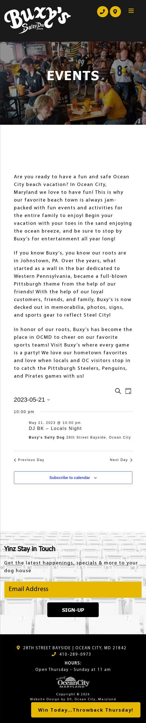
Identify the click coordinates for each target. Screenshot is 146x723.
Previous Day (29, 460)
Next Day (121, 460)
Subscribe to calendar (69, 477)
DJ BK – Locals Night (55, 428)
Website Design (45, 699)
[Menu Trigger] (131, 11)
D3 (69, 699)
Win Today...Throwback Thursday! (85, 710)
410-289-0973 (75, 655)
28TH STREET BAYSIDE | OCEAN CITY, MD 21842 (75, 648)
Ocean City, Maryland (95, 699)
